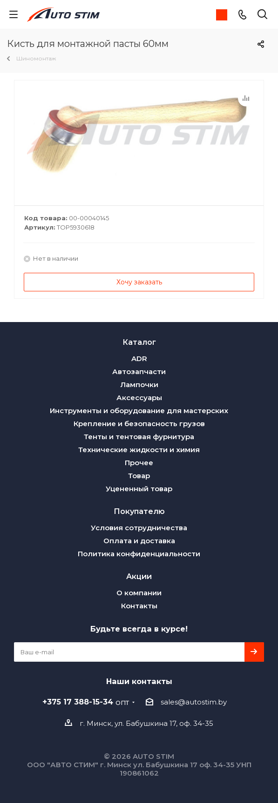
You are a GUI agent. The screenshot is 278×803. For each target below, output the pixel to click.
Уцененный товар (139, 488)
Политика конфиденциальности (139, 553)
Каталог (139, 342)
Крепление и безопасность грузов (139, 423)
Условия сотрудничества (139, 527)
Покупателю (139, 511)
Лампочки (139, 384)
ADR (139, 358)
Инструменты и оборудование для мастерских (139, 410)
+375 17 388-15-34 (85, 701)
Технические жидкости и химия (139, 449)
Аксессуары (139, 397)
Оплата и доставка (139, 540)
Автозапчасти (139, 371)
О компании (139, 592)
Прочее (139, 462)
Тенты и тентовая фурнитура (139, 436)
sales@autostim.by (194, 702)
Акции (139, 576)
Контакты (139, 605)
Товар (139, 475)
